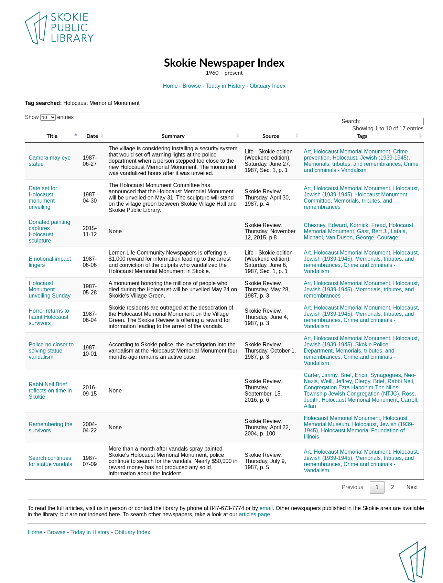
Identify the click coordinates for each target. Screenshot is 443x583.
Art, (308, 151)
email (266, 508)
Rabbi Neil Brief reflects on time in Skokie (50, 390)
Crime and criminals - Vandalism (361, 167)
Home (170, 86)
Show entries (49, 117)
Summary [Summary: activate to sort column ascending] (173, 135)
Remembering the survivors (50, 427)
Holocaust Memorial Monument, (353, 151)
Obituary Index (267, 86)
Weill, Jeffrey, (337, 381)
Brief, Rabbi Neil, (393, 381)
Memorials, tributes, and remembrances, (353, 164)
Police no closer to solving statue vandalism (51, 351)
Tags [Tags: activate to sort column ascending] (362, 135)
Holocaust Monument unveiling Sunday (50, 289)
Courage (387, 237)
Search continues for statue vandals (50, 461)
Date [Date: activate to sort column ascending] (92, 135)
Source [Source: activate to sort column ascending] (270, 135)
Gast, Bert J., (373, 231)
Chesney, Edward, (326, 225)
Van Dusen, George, (351, 237)
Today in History (225, 86)
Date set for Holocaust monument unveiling (43, 197)
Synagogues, (386, 375)
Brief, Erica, (355, 375)
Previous (352, 487)
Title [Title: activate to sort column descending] (51, 135)
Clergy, (363, 381)
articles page (254, 514)
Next (412, 487)
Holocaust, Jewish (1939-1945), (371, 158)
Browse (192, 86)
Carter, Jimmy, (321, 375)
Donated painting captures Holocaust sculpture (49, 231)
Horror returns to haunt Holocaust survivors (49, 317)
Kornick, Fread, (368, 225)
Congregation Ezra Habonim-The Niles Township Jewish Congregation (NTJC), (352, 391)
